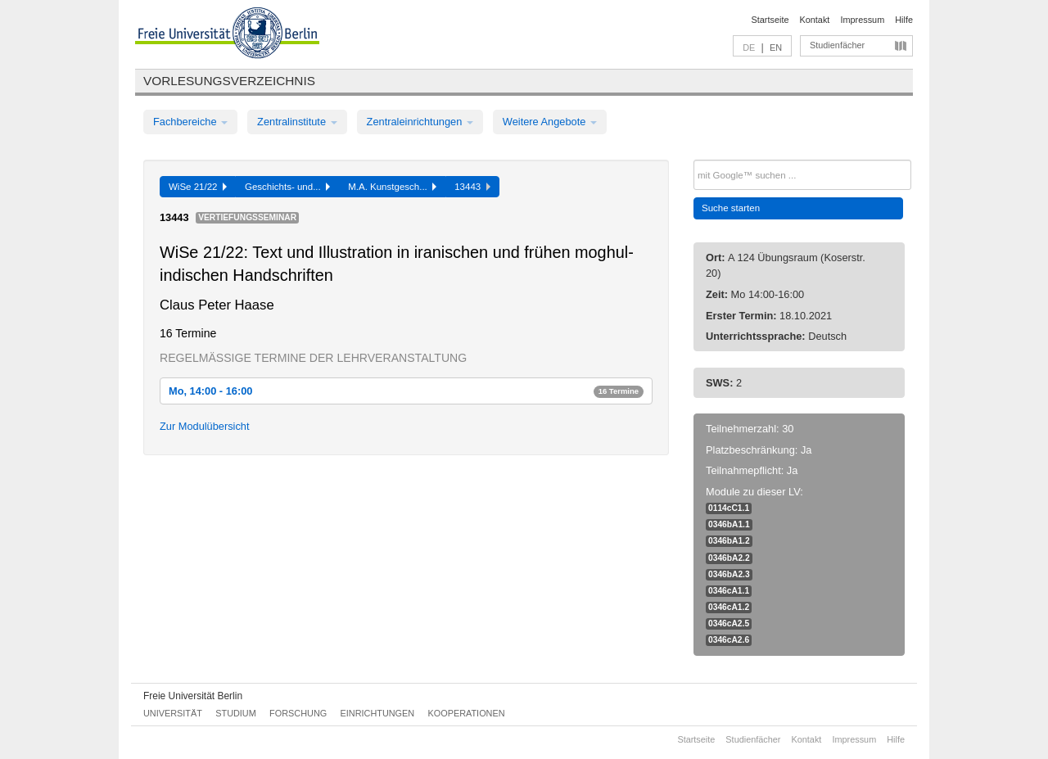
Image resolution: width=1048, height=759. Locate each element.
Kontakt (815, 20)
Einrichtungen (378, 713)
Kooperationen (466, 713)
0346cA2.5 (728, 623)
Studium (235, 713)
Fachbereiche (190, 121)
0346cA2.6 (728, 639)
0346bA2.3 (729, 574)
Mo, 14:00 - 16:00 (406, 391)
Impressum (862, 20)
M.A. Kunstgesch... (392, 187)
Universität (172, 713)
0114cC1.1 (728, 508)
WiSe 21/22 (198, 187)
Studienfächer (837, 45)
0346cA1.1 (728, 590)
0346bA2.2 (729, 557)
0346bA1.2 (729, 540)
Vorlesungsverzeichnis (229, 81)
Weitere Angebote (550, 121)
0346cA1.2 (728, 607)
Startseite (770, 20)
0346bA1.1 (729, 524)
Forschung (298, 713)
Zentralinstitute (297, 121)
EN (776, 47)
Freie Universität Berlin (192, 696)
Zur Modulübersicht (205, 426)
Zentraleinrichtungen (420, 121)
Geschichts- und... (287, 187)
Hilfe (904, 20)
